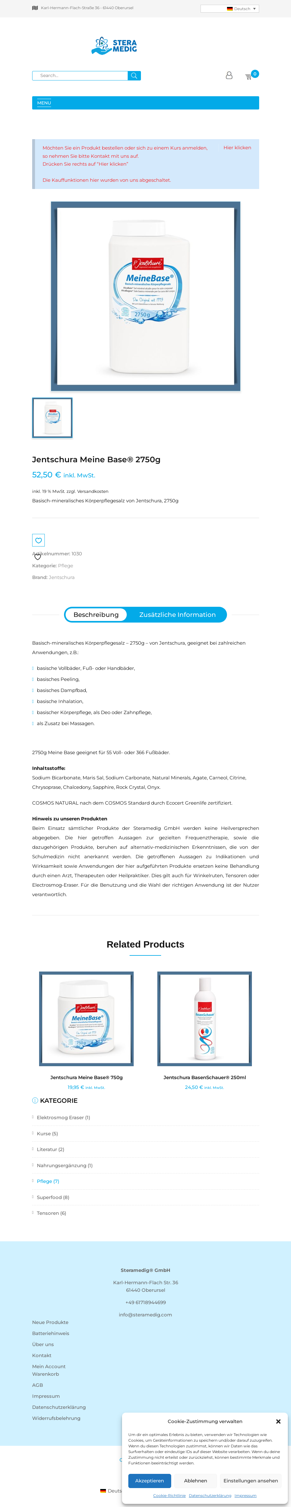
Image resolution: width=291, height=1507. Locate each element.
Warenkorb (45, 1374)
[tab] (96, 614)
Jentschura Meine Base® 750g (86, 1077)
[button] (278, 1421)
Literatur (47, 1149)
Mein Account (49, 1366)
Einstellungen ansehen (251, 1481)
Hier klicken (237, 148)
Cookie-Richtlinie (169, 1495)
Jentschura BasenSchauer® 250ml (205, 1077)
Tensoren (48, 1213)
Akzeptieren (149, 1481)
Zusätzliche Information (177, 614)
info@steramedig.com (145, 1315)
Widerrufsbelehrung (56, 1418)
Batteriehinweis (50, 1333)
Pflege (44, 1181)
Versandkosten (92, 491)
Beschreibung (96, 614)
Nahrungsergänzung (61, 1165)
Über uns (43, 1344)
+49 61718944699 (145, 1302)
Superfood (49, 1197)
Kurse (44, 1134)
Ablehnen (195, 1481)
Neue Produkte (50, 1322)
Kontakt (41, 1355)
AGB (37, 1385)
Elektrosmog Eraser (60, 1117)
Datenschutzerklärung (210, 1495)
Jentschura (62, 577)
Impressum (246, 1495)
